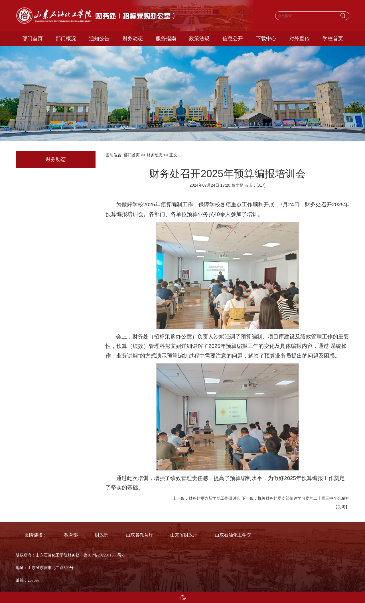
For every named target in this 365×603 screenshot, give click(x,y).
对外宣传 (299, 38)
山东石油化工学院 (233, 535)
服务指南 (166, 38)
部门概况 (66, 38)
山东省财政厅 (184, 535)
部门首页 (32, 38)
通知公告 (99, 38)
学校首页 (333, 38)
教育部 (71, 535)
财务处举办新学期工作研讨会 (214, 498)
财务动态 (132, 38)
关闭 (341, 507)
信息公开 (232, 38)
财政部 (102, 535)
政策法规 (199, 38)
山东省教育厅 (139, 535)
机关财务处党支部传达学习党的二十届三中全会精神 (303, 498)
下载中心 (266, 38)
